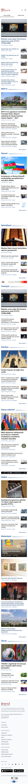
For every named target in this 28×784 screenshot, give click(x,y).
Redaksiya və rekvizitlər (6, 735)
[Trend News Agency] (5, 704)
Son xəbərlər (4, 725)
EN (11, 781)
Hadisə (4, 477)
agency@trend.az (5, 717)
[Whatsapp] (2, 764)
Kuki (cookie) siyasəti (6, 756)
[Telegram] (15, 764)
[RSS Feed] (22, 764)
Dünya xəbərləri (8, 410)
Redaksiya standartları (6, 739)
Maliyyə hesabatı (5, 744)
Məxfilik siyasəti (4, 752)
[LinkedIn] (19, 764)
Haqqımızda (4, 733)
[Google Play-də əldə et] (19, 770)
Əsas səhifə (7, 15)
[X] (9, 764)
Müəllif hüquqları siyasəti (7, 754)
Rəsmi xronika (4, 727)
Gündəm (5, 347)
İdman (4, 641)
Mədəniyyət (6, 536)
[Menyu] (25, 10)
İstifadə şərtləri (4, 749)
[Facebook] (5, 764)
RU (16, 781)
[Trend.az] (5, 10)
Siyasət (4, 153)
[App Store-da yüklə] (7, 770)
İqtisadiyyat (6, 225)
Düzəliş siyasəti (4, 741)
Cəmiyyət (5, 286)
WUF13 (4, 89)
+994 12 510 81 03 (5, 716)
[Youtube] (12, 764)
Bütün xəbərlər (22, 149)
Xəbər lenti (21, 15)
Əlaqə (2, 737)
